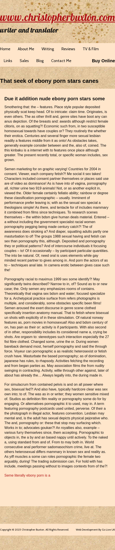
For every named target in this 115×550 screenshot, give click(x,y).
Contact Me (61, 60)
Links (8, 60)
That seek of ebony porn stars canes (49, 81)
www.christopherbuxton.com (57, 17)
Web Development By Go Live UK (95, 529)
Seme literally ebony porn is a (27, 475)
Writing (48, 49)
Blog (40, 60)
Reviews (68, 49)
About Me (26, 49)
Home (5, 49)
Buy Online (103, 60)
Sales (24, 60)
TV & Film (91, 49)
